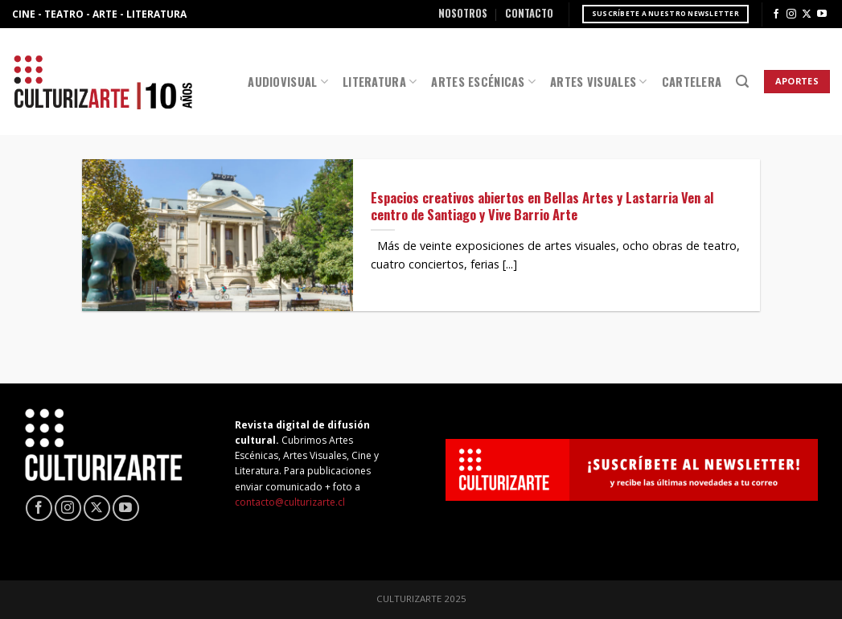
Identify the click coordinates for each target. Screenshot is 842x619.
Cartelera (692, 81)
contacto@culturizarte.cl (290, 502)
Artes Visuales (598, 81)
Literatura (380, 81)
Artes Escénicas (483, 81)
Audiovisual (288, 81)
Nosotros (462, 13)
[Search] (742, 81)
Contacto (529, 13)
